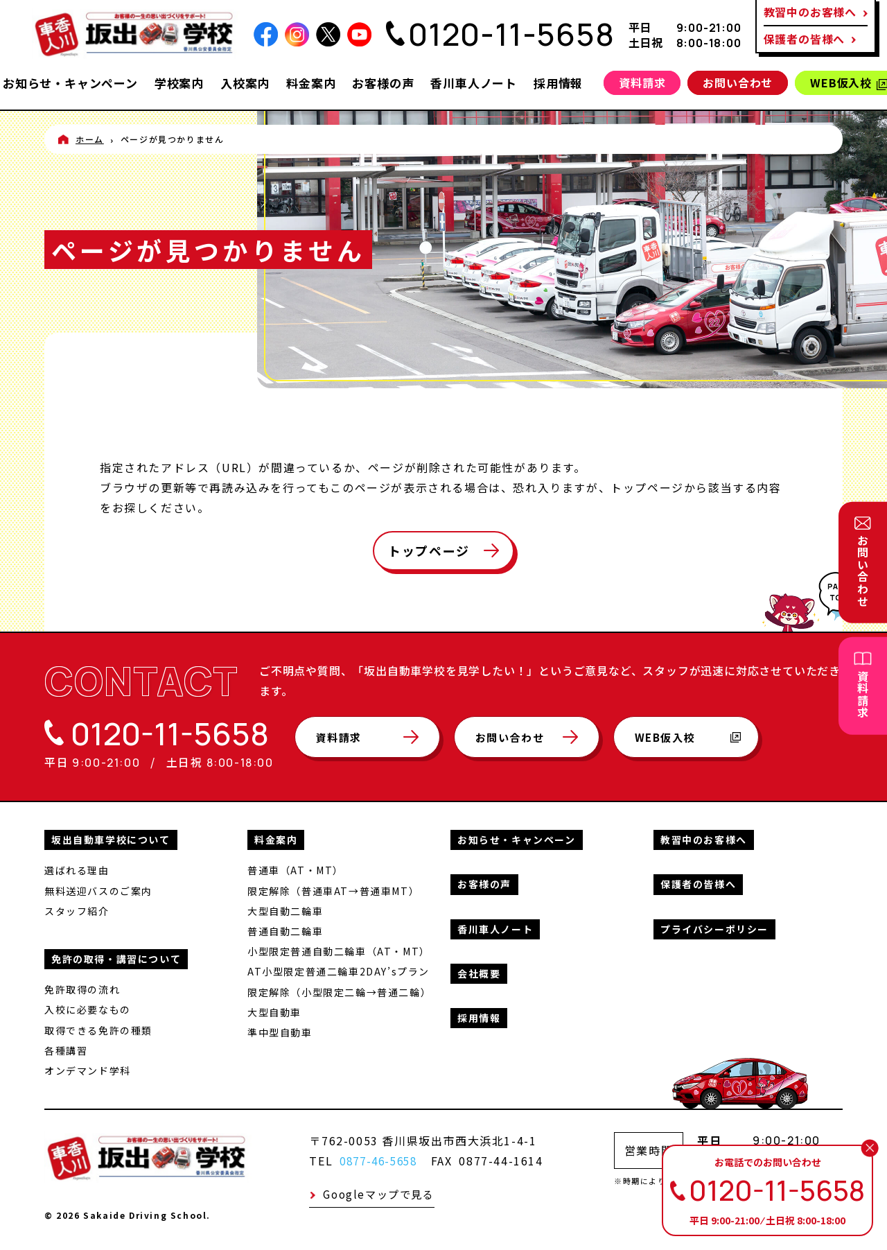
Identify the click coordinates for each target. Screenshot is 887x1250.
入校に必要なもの (87, 1008)
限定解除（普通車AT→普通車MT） (333, 889)
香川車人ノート (473, 83)
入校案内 (245, 83)
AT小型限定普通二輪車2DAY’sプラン (338, 970)
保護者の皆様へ (804, 39)
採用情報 (558, 83)
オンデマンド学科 (87, 1069)
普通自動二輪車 (285, 930)
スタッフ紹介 (76, 910)
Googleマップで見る (378, 1193)
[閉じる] (870, 1148)
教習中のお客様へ (703, 838)
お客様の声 (383, 83)
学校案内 (179, 83)
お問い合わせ (738, 82)
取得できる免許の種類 (98, 1028)
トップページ (429, 550)
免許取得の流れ (82, 988)
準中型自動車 (280, 1031)
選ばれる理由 (76, 869)
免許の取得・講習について (116, 957)
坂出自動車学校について (110, 838)
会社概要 (478, 972)
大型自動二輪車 (285, 910)
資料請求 (642, 82)
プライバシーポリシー (714, 928)
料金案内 (310, 83)
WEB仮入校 (703, 743)
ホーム (90, 139)
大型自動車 (274, 1011)
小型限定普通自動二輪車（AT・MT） (338, 950)
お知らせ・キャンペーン (70, 83)
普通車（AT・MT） (295, 869)
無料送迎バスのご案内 (98, 889)
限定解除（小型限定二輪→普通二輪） (339, 990)
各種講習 (65, 1049)
